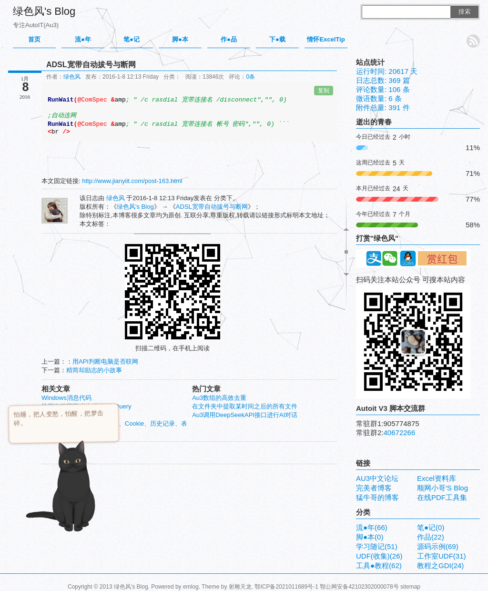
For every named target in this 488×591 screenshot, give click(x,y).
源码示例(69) (437, 546)
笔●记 (131, 39)
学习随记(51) (376, 546)
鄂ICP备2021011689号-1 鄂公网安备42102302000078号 (326, 586)
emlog (191, 586)
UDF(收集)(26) (379, 556)
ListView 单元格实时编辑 (75, 414)
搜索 (464, 11)
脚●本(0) (369, 537)
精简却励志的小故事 (94, 370)
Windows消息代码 (66, 397)
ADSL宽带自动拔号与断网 (212, 206)
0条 (250, 76)
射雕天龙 (240, 586)
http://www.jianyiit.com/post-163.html (132, 180)
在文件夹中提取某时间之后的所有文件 (244, 406)
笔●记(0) (430, 527)
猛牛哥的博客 (377, 497)
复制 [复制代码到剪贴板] (323, 90)
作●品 (229, 39)
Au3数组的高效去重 (219, 397)
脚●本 (180, 39)
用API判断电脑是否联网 (105, 361)
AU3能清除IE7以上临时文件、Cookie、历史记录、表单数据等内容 (132, 423)
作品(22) (430, 537)
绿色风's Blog (44, 11)
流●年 (83, 39)
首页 (34, 39)
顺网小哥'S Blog (442, 488)
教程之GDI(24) (440, 565)
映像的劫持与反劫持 (69, 432)
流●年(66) (371, 527)
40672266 (400, 432)
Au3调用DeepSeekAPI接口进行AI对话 (244, 414)
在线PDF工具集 (442, 497)
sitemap (410, 586)
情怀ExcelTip (326, 39)
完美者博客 (374, 488)
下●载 (277, 39)
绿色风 (72, 76)
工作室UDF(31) (441, 556)
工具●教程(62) (379, 565)
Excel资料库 (436, 478)
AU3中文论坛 (377, 478)
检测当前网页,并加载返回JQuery (86, 406)
